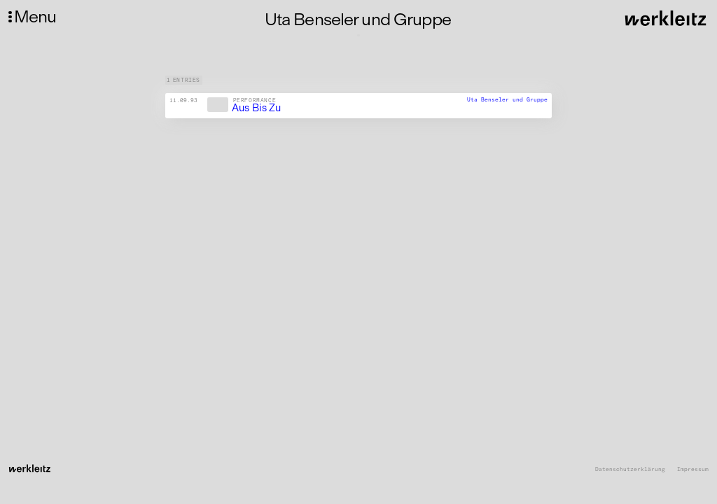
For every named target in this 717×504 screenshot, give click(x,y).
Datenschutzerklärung (630, 469)
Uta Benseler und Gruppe (507, 99)
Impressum (693, 469)
